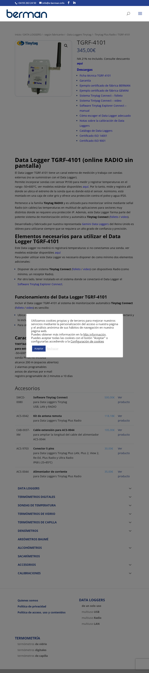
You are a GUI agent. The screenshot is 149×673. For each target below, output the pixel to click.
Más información (94, 334)
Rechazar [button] (53, 348)
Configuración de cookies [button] (87, 341)
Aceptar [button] (38, 348)
